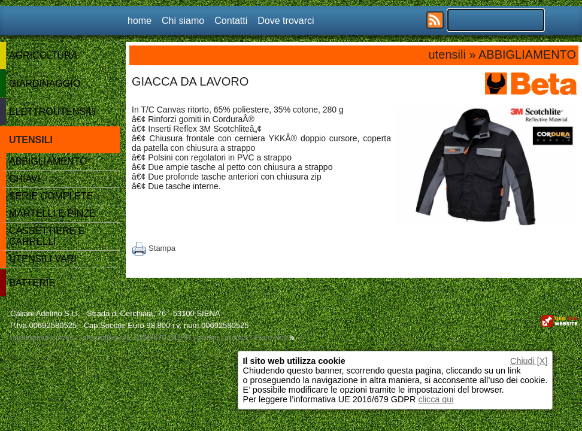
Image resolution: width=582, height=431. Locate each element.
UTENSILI (31, 140)
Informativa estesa (42, 337)
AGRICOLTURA (43, 55)
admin (207, 337)
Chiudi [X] (528, 361)
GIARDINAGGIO (44, 83)
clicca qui (435, 399)
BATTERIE (32, 283)
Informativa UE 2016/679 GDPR (135, 337)
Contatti (230, 21)
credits (236, 337)
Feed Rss (274, 337)
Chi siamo (183, 21)
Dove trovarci (285, 21)
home (139, 21)
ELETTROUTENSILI (52, 112)
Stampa (153, 248)
